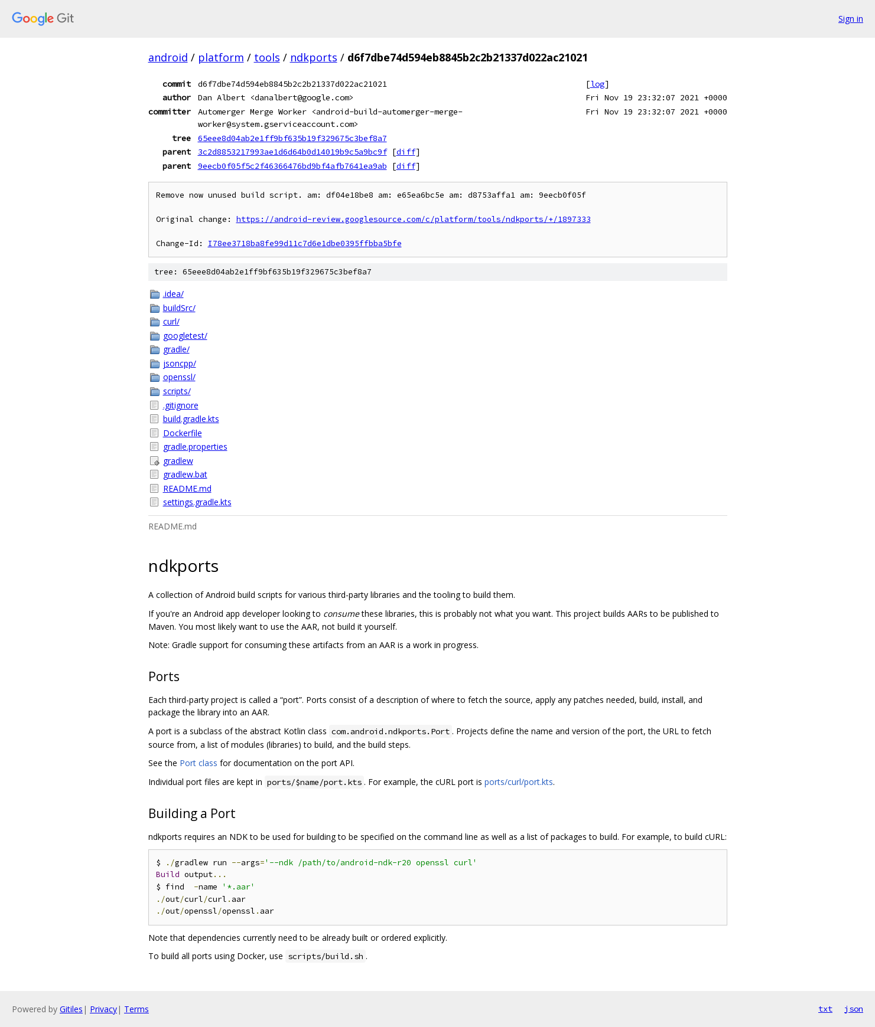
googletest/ (185, 335)
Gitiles (71, 1009)
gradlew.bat (185, 474)
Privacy (103, 1009)
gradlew (178, 460)
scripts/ (177, 391)
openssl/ (179, 376)
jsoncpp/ (179, 363)
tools (267, 57)
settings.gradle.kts (197, 502)
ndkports (313, 57)
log (597, 84)
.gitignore (181, 405)
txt (825, 1008)
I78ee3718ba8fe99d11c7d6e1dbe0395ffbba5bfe (305, 243)
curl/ (171, 321)
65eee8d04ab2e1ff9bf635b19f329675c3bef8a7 (292, 138)
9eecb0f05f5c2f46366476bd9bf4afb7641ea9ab (292, 166)
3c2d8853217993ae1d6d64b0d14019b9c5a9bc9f (292, 151)
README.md (187, 488)
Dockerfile (182, 433)
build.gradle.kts (191, 418)
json (853, 1008)
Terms (136, 1009)
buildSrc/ (179, 307)
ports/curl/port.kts (518, 781)
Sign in (850, 18)
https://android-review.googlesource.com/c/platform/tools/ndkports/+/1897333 (413, 219)
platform (221, 57)
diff (405, 151)
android (168, 57)
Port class (198, 762)
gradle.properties (195, 446)
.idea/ (173, 293)
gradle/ (176, 349)
